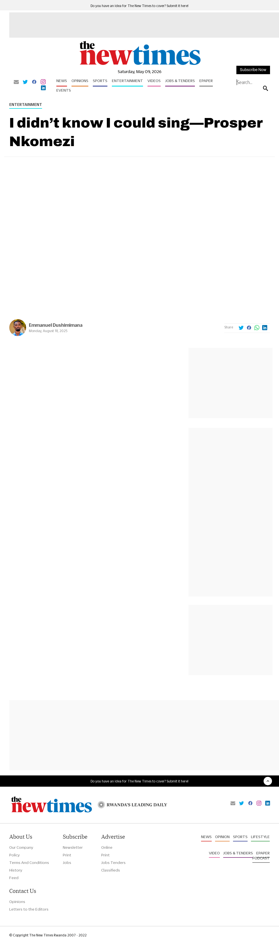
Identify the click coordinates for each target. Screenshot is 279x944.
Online (106, 847)
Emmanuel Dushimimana (55, 325)
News (61, 80)
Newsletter (73, 847)
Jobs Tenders (113, 862)
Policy (14, 855)
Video (214, 853)
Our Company (21, 847)
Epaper (206, 80)
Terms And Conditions (29, 862)
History (15, 870)
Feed (14, 877)
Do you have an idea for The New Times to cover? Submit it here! (139, 6)
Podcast (261, 858)
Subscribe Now (253, 70)
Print (67, 855)
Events (63, 90)
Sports (100, 80)
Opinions (80, 80)
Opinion (222, 836)
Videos (154, 80)
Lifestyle (260, 836)
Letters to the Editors (29, 909)
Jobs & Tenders (180, 80)
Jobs (67, 862)
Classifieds (110, 870)
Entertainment (127, 80)
